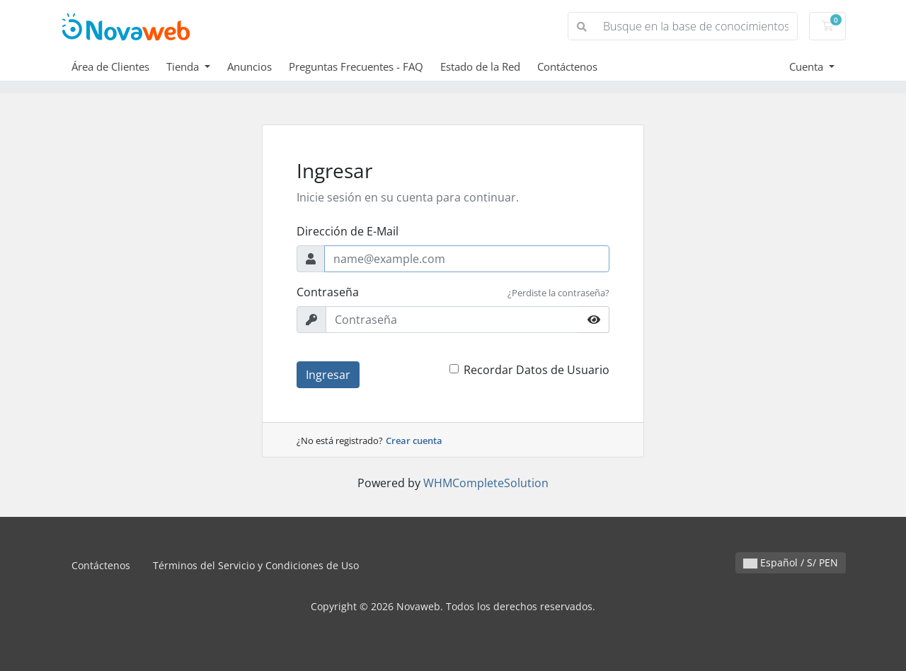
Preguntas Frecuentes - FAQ (356, 66)
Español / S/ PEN (790, 562)
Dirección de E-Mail (347, 231)
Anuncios (249, 66)
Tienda (184, 66)
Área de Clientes (110, 66)
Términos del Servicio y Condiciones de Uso (256, 565)
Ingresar (328, 375)
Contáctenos (567, 66)
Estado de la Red (480, 66)
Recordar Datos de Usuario (536, 370)
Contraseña (328, 292)
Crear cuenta (414, 440)
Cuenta (807, 66)
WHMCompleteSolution (486, 483)
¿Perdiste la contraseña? (558, 292)
